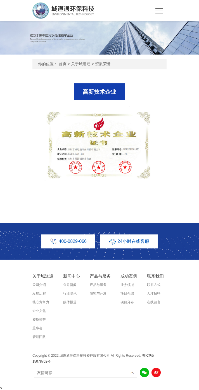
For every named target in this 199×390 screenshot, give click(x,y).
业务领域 (127, 285)
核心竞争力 (40, 302)
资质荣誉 (103, 64)
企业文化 (39, 311)
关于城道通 (81, 64)
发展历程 (39, 293)
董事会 (37, 328)
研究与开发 (98, 293)
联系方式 (153, 285)
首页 (63, 64)
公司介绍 (39, 285)
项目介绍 (127, 293)
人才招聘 (153, 293)
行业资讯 (70, 293)
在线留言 (153, 302)
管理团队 (39, 337)
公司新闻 (70, 285)
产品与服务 (98, 285)
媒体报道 (70, 302)
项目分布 (127, 302)
